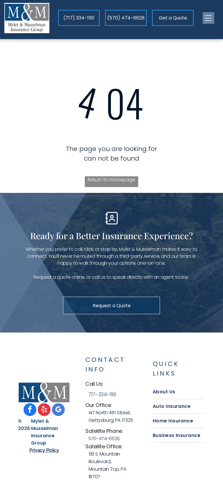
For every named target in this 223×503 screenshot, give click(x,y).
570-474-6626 (104, 438)
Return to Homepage (111, 179)
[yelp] (44, 410)
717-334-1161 (102, 394)
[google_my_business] (58, 410)
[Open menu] (208, 18)
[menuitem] (179, 392)
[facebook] (30, 410)
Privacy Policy (44, 450)
